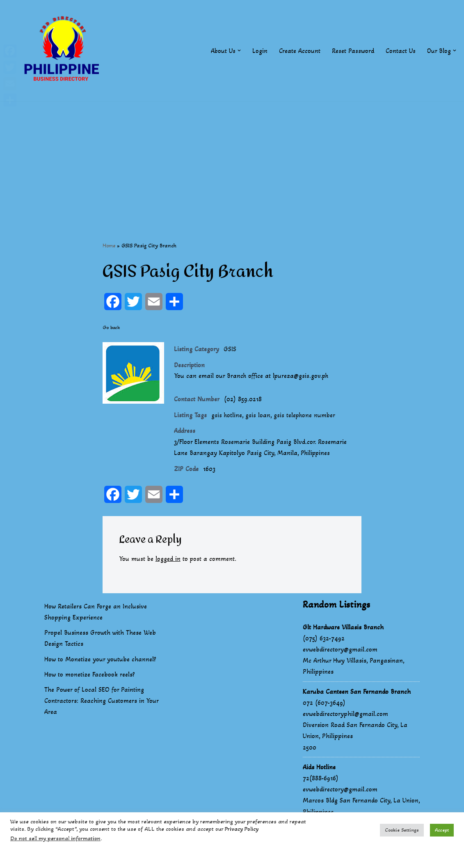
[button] (238, 50)
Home (109, 245)
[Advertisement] (232, 158)
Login (259, 51)
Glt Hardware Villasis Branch (343, 629)
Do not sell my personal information (55, 838)
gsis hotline (227, 416)
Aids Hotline (319, 769)
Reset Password (352, 51)
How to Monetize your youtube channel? (100, 661)
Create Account (299, 51)
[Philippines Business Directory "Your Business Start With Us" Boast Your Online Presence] (63, 50)
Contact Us (400, 51)
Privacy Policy (241, 828)
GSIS (230, 349)
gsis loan (258, 416)
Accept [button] (442, 830)
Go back (111, 328)
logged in (168, 561)
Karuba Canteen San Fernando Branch (357, 693)
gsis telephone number (306, 416)
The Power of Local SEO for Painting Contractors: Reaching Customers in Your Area (101, 703)
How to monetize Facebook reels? (89, 676)
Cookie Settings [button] (402, 830)
